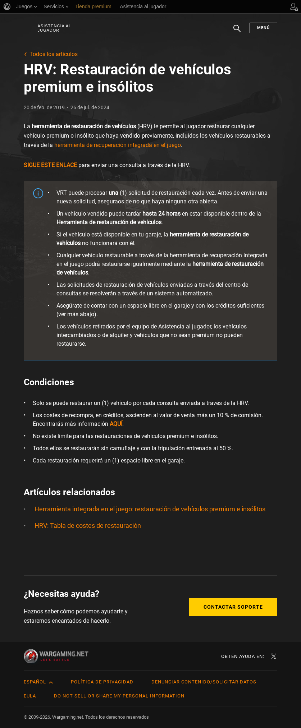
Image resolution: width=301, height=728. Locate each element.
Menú (263, 28)
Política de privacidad (102, 682)
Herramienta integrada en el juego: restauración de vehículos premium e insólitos (150, 509)
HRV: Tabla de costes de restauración (88, 525)
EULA (30, 696)
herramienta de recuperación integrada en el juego (117, 145)
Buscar (237, 32)
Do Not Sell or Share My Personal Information (119, 696)
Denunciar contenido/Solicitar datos (203, 682)
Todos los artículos (53, 54)
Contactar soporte (233, 607)
